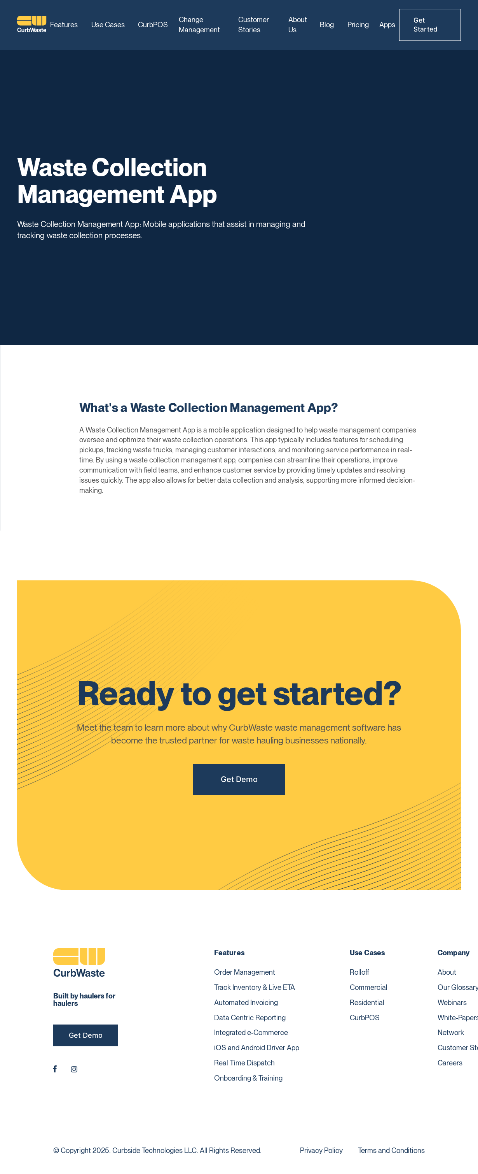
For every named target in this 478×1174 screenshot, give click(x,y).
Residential (367, 1002)
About (447, 972)
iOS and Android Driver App (256, 1047)
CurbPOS (153, 24)
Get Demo (239, 781)
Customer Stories (253, 24)
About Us (297, 24)
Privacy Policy (321, 1150)
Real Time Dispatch (244, 1062)
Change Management (199, 24)
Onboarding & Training (248, 1078)
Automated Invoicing (246, 1002)
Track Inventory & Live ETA (254, 987)
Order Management (244, 972)
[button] (65, 25)
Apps (387, 24)
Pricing (358, 24)
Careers (450, 1062)
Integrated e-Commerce (251, 1032)
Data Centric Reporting (250, 1017)
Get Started (425, 24)
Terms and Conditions (391, 1150)
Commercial (368, 987)
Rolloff (359, 972)
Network (451, 1032)
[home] (32, 25)
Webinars (452, 1002)
